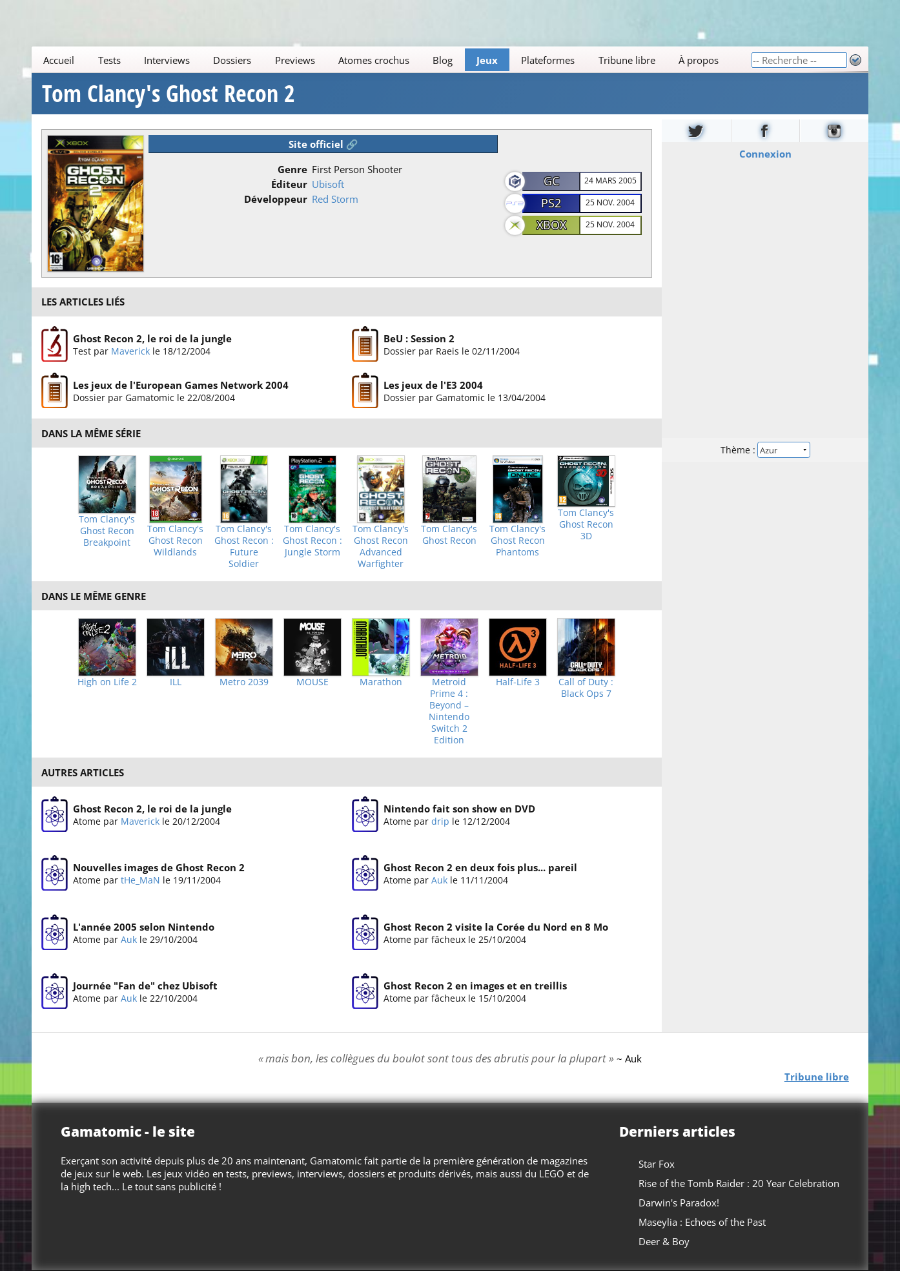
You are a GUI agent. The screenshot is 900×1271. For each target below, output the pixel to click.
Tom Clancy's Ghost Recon (449, 534)
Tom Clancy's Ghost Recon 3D (586, 524)
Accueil (58, 60)
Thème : (765, 450)
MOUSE (312, 682)
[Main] (391, 59)
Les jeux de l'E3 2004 (433, 384)
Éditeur (289, 184)
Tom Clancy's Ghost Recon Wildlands (175, 540)
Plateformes (548, 60)
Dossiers (232, 60)
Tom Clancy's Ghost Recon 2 (168, 93)
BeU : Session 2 (419, 337)
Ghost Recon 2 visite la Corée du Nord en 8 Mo (496, 926)
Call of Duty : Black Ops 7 (585, 687)
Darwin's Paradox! (679, 1202)
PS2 (551, 203)
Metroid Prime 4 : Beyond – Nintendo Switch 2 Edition (449, 711)
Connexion (765, 153)
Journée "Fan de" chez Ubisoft (145, 986)
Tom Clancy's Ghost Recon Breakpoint (107, 530)
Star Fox (657, 1163)
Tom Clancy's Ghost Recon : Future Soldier (244, 546)
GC (551, 181)
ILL (175, 682)
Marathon (381, 682)
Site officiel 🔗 (323, 144)
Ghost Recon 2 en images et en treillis (475, 986)
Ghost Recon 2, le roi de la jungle (152, 337)
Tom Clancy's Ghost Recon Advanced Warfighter (381, 546)
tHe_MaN (140, 880)
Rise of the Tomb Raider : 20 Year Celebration (739, 1183)
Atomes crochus (373, 60)
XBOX (551, 224)
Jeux (487, 60)
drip (440, 821)
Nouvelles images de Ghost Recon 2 (159, 868)
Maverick (130, 350)
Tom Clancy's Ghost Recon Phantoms (517, 540)
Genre (292, 169)
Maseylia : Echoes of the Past (702, 1221)
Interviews (167, 60)
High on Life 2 (107, 682)
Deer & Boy (664, 1241)
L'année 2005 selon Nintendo (143, 926)
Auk (439, 880)
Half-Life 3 (518, 682)
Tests (109, 60)
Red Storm (335, 198)
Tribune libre (626, 60)
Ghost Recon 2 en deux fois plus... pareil (480, 868)
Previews (295, 60)
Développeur (275, 198)
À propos (699, 60)
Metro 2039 (244, 682)
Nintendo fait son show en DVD (459, 808)
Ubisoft (328, 184)
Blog (443, 60)
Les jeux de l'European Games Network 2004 (181, 384)
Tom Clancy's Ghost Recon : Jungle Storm (312, 540)
